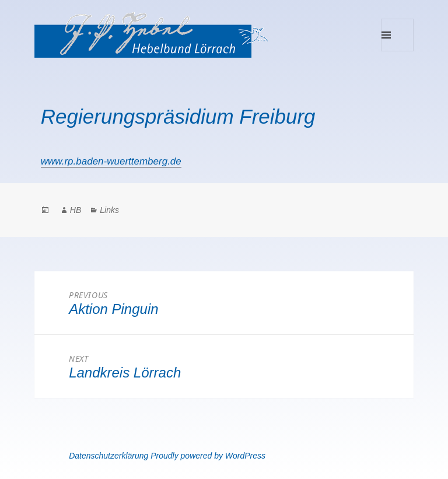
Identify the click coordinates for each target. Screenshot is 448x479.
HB (75, 210)
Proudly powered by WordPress (207, 455)
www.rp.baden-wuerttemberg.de (111, 161)
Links (109, 210)
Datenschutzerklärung (108, 455)
